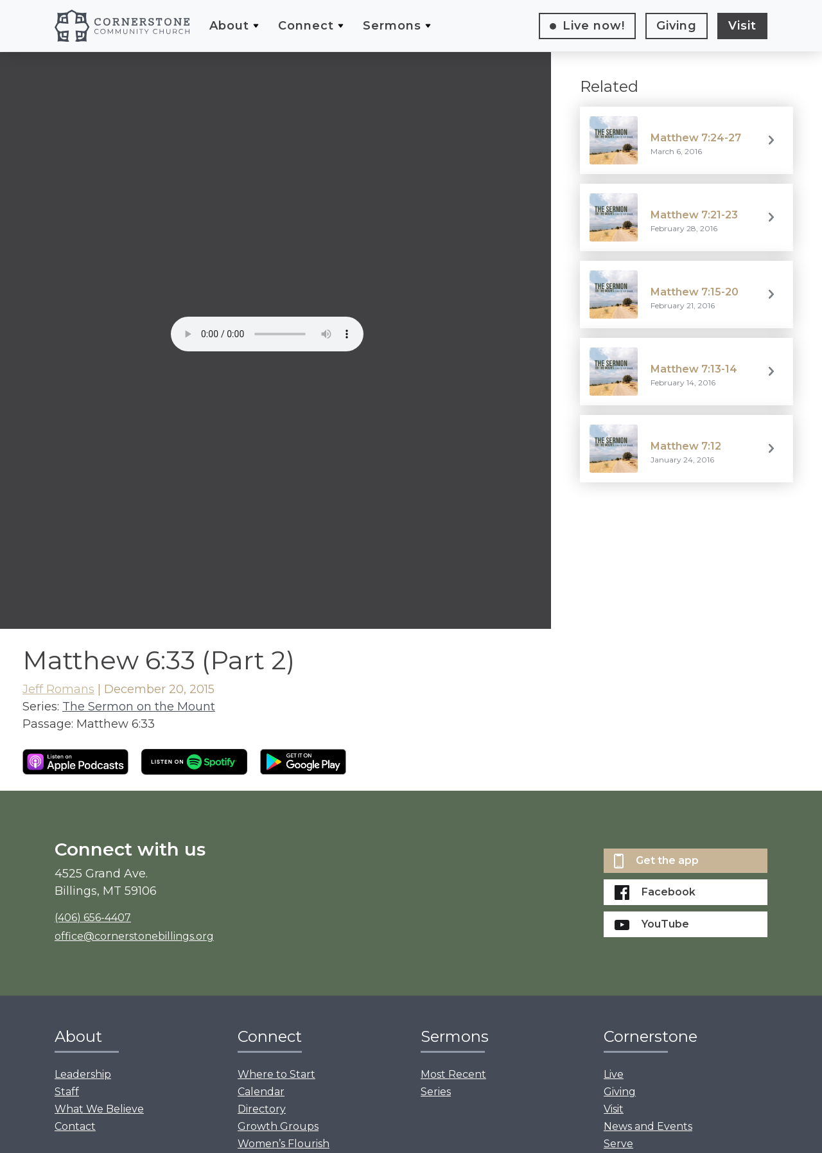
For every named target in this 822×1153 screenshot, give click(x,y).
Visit (742, 26)
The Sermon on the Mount (138, 707)
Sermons (392, 26)
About (229, 26)
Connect (306, 26)
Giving (676, 26)
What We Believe (99, 1109)
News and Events (648, 1126)
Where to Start (276, 1074)
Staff (67, 1092)
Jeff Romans (58, 689)
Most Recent (453, 1074)
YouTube (652, 924)
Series (436, 1092)
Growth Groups (278, 1126)
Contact (75, 1126)
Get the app (656, 861)
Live (594, 26)
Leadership (83, 1074)
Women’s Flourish (283, 1144)
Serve (618, 1144)
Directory (262, 1109)
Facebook (655, 892)
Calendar (261, 1092)
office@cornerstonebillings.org (134, 936)
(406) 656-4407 (93, 917)
